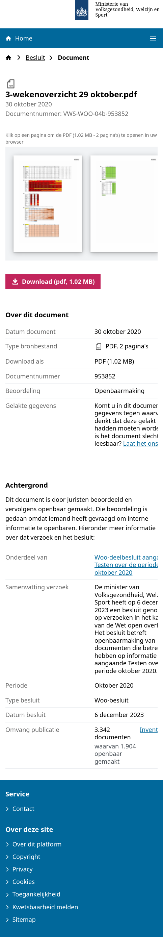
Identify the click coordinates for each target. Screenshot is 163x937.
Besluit (37, 57)
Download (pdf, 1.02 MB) (53, 281)
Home (18, 38)
